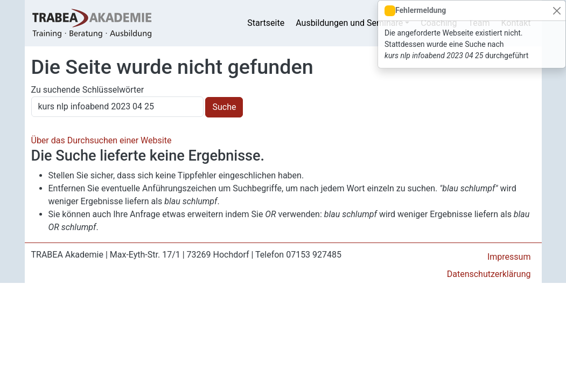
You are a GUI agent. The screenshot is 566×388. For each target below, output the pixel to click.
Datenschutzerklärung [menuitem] (489, 274)
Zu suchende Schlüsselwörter (87, 90)
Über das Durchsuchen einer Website (101, 140)
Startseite (265, 23)
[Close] (556, 10)
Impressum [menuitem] (509, 257)
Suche (224, 107)
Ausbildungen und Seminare (349, 23)
